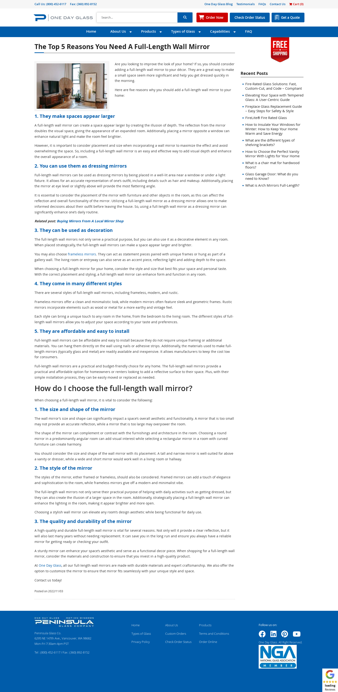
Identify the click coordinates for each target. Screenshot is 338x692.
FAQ (248, 31)
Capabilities (220, 31)
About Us (118, 31)
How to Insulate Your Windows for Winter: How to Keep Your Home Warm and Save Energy (272, 129)
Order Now (214, 17)
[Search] (137, 17)
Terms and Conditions (214, 633)
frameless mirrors (82, 254)
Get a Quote (290, 17)
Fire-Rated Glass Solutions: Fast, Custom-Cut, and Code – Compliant (273, 86)
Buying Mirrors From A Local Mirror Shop (90, 221)
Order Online (208, 642)
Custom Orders (175, 633)
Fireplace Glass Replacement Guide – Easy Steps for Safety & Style (273, 108)
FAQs (262, 4)
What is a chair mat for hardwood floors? (272, 164)
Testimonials (245, 4)
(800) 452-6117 (56, 4)
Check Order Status (249, 17)
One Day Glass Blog (218, 4)
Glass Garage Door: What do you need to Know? (271, 176)
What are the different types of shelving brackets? (270, 142)
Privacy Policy (140, 642)
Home (91, 31)
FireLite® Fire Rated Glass (266, 117)
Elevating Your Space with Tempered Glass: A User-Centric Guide (274, 97)
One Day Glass (50, 565)
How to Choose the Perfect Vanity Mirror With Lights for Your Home (272, 153)
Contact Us (277, 4)
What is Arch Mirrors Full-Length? (272, 185)
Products (148, 31)
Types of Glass (183, 31)
